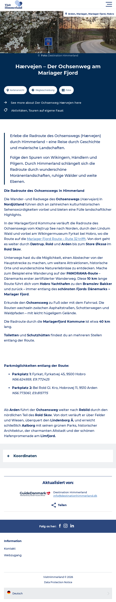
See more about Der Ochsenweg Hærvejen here (46, 103)
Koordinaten (22, 456)
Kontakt (10, 548)
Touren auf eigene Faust (46, 110)
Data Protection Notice (58, 582)
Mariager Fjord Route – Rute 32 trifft (56, 239)
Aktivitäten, (20, 110)
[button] (76, 4)
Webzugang (13, 555)
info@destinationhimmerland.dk (75, 495)
